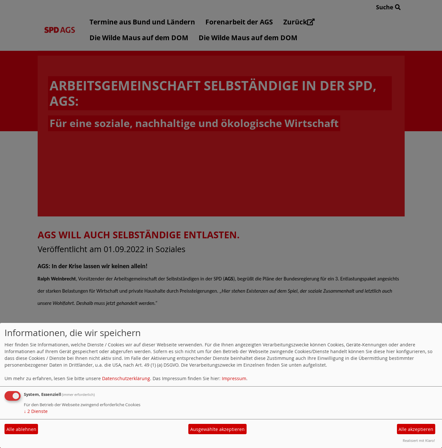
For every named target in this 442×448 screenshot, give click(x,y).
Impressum (234, 378)
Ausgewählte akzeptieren (217, 429)
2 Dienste (36, 411)
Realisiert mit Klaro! (419, 440)
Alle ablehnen (21, 429)
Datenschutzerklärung (126, 378)
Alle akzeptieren (416, 429)
